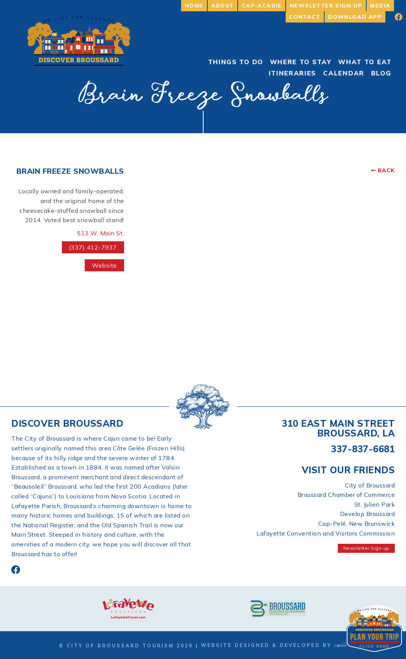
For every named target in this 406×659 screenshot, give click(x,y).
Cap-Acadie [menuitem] (262, 5)
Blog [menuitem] (381, 73)
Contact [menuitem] (304, 17)
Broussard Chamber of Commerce (346, 494)
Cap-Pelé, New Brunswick (356, 523)
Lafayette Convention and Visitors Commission (325, 533)
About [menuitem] (222, 5)
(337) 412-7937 (93, 247)
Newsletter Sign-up (366, 548)
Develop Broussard (367, 514)
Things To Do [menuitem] (235, 62)
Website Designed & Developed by (274, 645)
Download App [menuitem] (355, 17)
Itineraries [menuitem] (292, 73)
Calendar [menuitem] (343, 73)
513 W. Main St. (100, 233)
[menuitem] (394, 17)
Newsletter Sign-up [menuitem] (326, 5)
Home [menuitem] (194, 5)
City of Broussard (370, 485)
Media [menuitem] (380, 5)
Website (104, 265)
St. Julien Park (374, 504)
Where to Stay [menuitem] (301, 62)
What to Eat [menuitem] (365, 62)
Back (386, 170)
